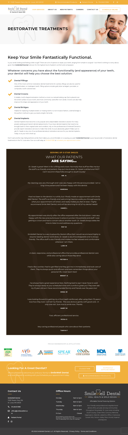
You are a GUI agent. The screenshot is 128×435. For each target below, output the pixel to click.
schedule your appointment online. (69, 140)
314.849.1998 (102, 2)
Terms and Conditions (88, 431)
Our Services (38, 9)
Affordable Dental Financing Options (102, 401)
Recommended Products (66, 2)
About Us (52, 9)
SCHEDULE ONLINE (110, 10)
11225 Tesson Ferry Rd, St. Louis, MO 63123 (27, 2)
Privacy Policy (74, 431)
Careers (80, 9)
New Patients (66, 9)
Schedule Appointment (108, 369)
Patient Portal (86, 2)
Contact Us (92, 9)
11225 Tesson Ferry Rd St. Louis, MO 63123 (15, 400)
